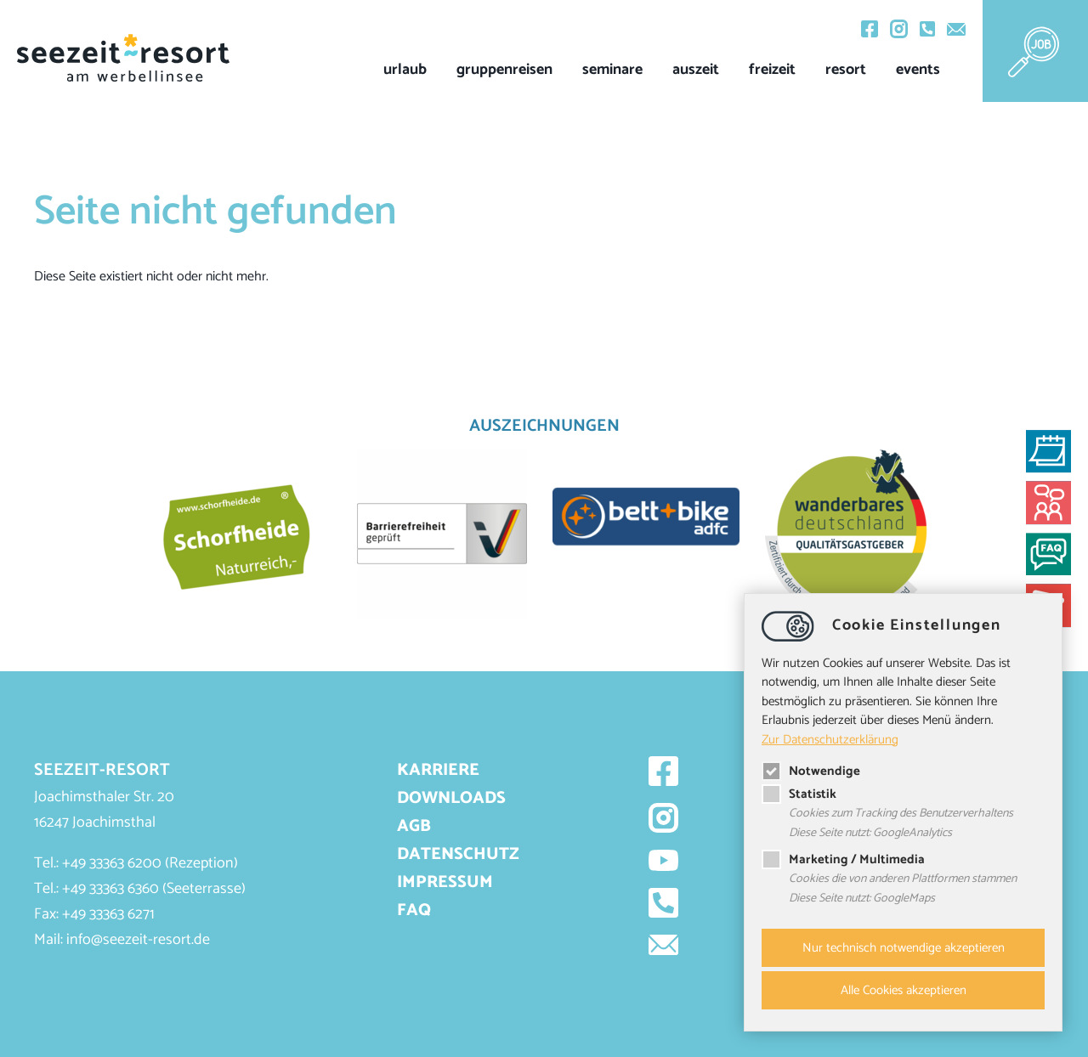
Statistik (799, 794)
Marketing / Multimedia (843, 860)
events (918, 69)
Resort (845, 69)
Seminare (612, 69)
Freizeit (772, 69)
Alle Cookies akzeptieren (903, 990)
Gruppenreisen (504, 69)
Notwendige (811, 771)
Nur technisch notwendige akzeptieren (903, 947)
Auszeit (695, 69)
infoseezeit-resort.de (138, 939)
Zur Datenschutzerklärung (830, 738)
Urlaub (405, 69)
